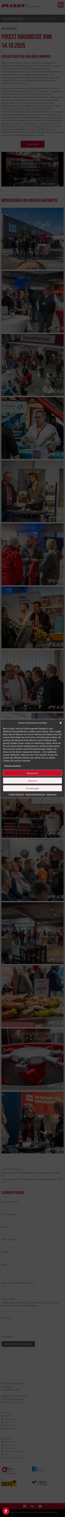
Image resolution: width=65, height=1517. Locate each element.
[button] (60, 722)
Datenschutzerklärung (35, 794)
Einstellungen (32, 788)
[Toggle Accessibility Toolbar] (6, 1511)
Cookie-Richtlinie (16, 794)
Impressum (51, 794)
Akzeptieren (32, 773)
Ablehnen (32, 780)
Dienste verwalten (12, 765)
